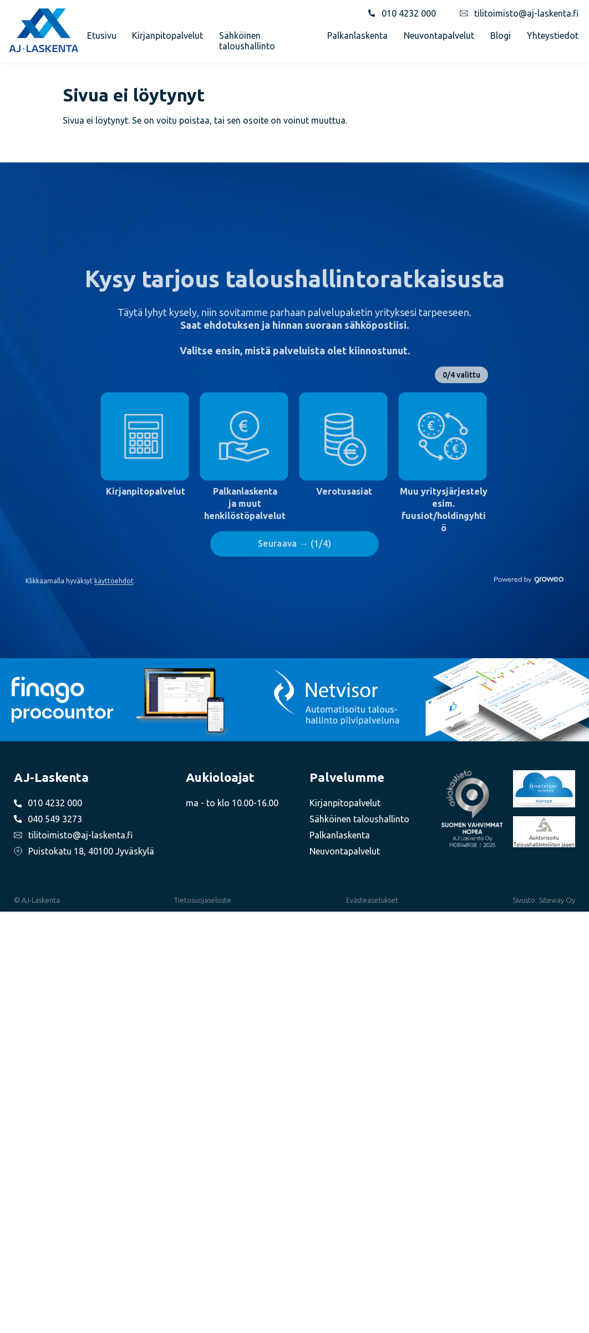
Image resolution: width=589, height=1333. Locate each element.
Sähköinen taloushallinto (247, 40)
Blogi (500, 35)
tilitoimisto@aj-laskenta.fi (526, 13)
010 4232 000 (409, 13)
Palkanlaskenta (357, 35)
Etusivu (101, 35)
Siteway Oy (557, 900)
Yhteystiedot (552, 35)
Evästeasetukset (372, 900)
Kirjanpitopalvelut (167, 35)
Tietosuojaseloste (202, 900)
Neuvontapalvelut (439, 35)
